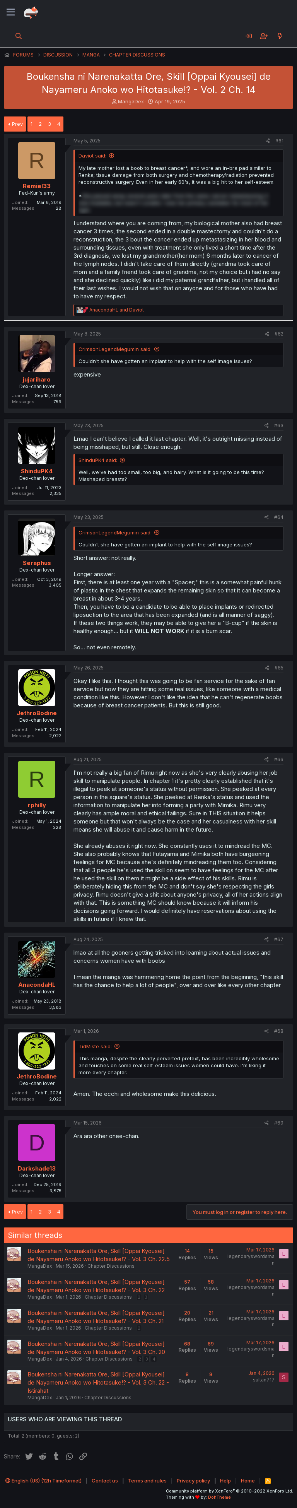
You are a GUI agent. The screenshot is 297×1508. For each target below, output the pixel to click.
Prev (17, 124)
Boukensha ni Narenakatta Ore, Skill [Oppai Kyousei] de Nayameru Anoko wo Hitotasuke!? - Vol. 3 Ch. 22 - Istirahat (98, 1382)
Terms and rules (147, 1480)
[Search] (19, 36)
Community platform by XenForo (229, 1491)
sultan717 (264, 1380)
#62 (279, 334)
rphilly (37, 805)
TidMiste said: (95, 1046)
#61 (279, 141)
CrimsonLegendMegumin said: (115, 349)
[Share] (268, 141)
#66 (278, 759)
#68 (278, 1031)
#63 (278, 425)
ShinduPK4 (37, 471)
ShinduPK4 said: (98, 460)
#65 (279, 668)
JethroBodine (37, 713)
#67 (278, 939)
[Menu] (11, 12)
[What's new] (280, 36)
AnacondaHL (37, 984)
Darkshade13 (37, 1168)
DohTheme (219, 1497)
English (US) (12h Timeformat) (43, 1480)
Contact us (105, 1480)
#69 (278, 1123)
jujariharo (37, 379)
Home (248, 1480)
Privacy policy (193, 1480)
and (116, 310)
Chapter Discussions (111, 1266)
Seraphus (37, 563)
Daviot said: (92, 155)
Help (225, 1480)
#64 (278, 517)
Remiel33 (37, 186)
